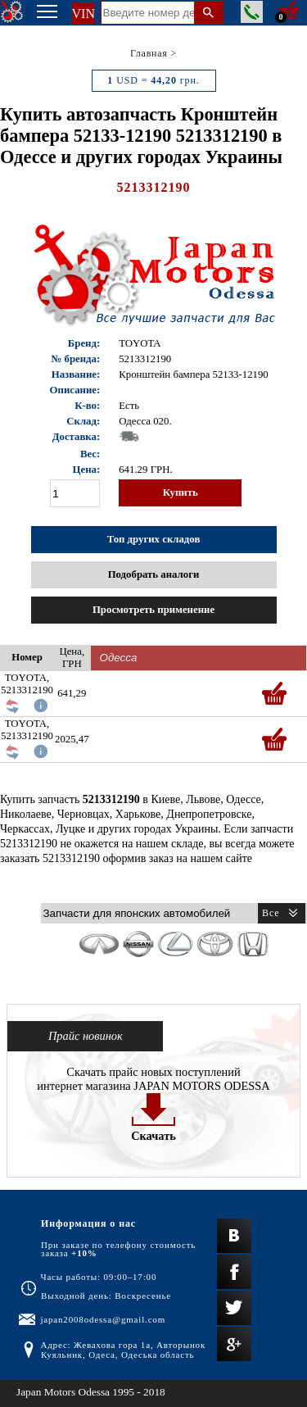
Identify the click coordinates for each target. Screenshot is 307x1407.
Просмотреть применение (153, 609)
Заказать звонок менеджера (252, 12)
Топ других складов (154, 539)
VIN (83, 13)
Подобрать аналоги (154, 574)
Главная (149, 53)
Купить (180, 492)
